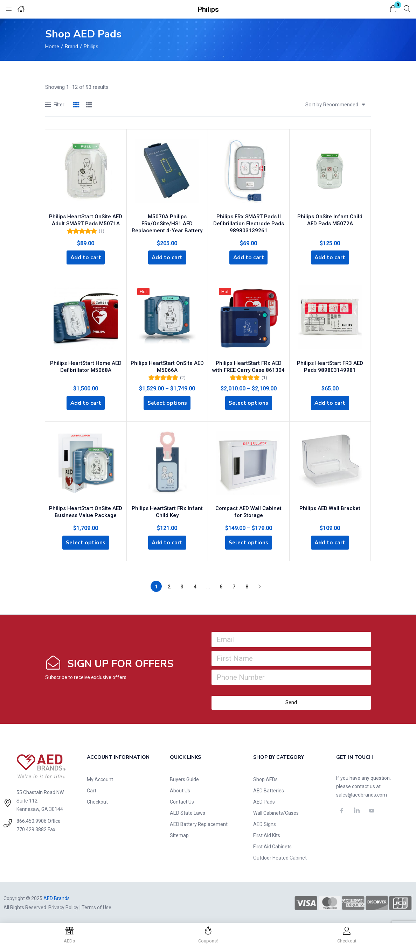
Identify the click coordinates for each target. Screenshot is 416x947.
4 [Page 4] (195, 585)
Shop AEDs (265, 778)
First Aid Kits (266, 834)
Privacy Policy (63, 906)
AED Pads (264, 800)
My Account (100, 778)
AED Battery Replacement (199, 823)
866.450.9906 (31, 819)
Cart (91, 789)
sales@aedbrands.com (361, 793)
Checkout (97, 800)
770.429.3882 (31, 828)
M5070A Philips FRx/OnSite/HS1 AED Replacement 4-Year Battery (167, 221)
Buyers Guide (184, 778)
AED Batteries (268, 789)
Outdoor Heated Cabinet (280, 856)
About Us (180, 789)
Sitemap (179, 834)
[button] (393, 9)
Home (52, 46)
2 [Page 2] (169, 585)
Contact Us (182, 800)
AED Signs (264, 823)
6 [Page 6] (221, 585)
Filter (54, 105)
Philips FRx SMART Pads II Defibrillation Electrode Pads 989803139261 (248, 221)
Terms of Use (96, 906)
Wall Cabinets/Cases (276, 811)
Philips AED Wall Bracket (329, 505)
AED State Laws (187, 811)
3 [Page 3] (182, 585)
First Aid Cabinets (272, 845)
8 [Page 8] (246, 585)
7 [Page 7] (234, 585)
